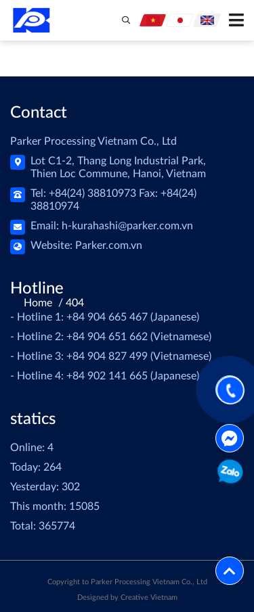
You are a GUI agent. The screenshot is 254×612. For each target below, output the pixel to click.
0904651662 (229, 473)
